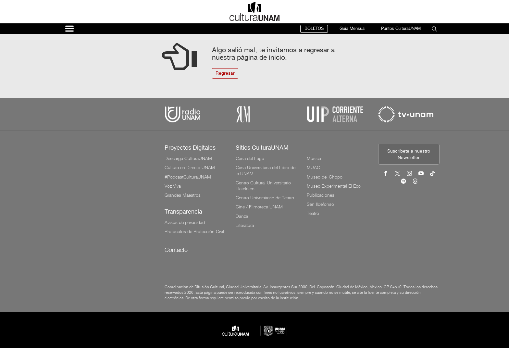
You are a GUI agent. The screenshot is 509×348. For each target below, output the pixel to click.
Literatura (245, 225)
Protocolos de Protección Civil (194, 231)
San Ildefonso (320, 204)
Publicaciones (320, 195)
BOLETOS (314, 29)
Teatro (313, 213)
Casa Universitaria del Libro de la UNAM (265, 170)
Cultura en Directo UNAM (190, 167)
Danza (242, 216)
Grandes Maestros (183, 195)
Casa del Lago (250, 158)
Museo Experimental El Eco (334, 186)
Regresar (225, 73)
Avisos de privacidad (185, 222)
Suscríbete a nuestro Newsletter (408, 154)
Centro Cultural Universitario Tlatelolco (263, 186)
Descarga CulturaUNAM (188, 158)
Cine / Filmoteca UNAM (259, 207)
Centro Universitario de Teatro (265, 198)
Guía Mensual (353, 29)
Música (314, 158)
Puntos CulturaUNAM (401, 29)
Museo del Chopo (324, 177)
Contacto (176, 250)
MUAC (313, 167)
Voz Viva (173, 186)
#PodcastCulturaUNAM (188, 177)
